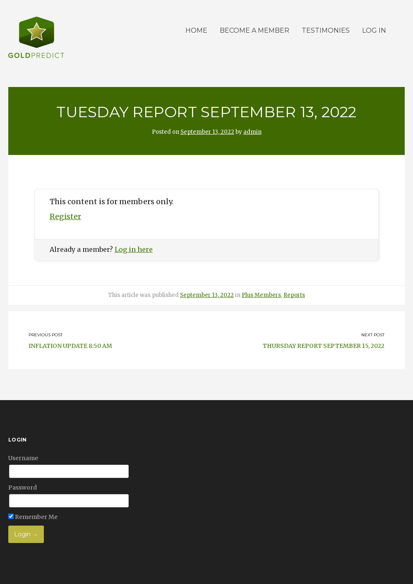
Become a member (254, 30)
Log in (374, 30)
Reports (294, 295)
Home (196, 30)
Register (65, 216)
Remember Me (33, 517)
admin (252, 131)
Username (23, 458)
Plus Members (261, 295)
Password (22, 487)
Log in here (134, 249)
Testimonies (326, 30)
